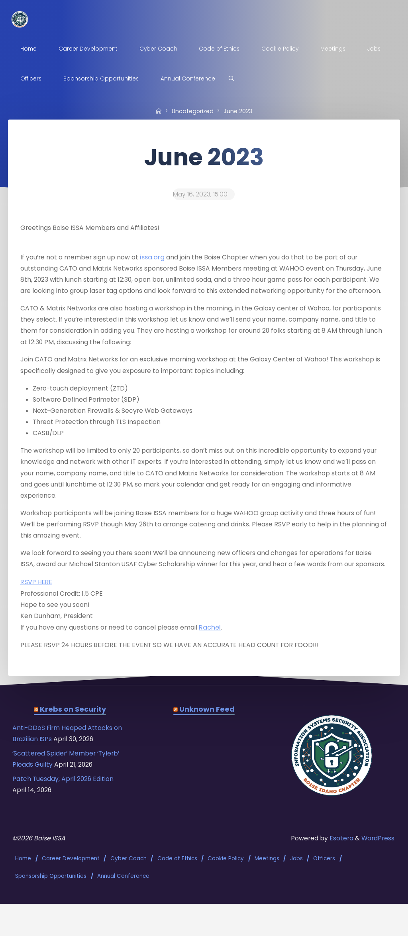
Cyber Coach (129, 895)
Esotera (339, 876)
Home (23, 895)
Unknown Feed (207, 748)
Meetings (267, 895)
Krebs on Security (73, 748)
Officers (324, 895)
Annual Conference (124, 909)
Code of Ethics (177, 895)
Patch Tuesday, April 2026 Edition (66, 819)
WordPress (377, 876)
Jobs (296, 895)
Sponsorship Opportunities (51, 909)
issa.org (157, 259)
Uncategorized (192, 111)
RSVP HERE (37, 617)
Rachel (217, 663)
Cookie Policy (226, 895)
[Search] (235, 79)
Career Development (71, 895)
